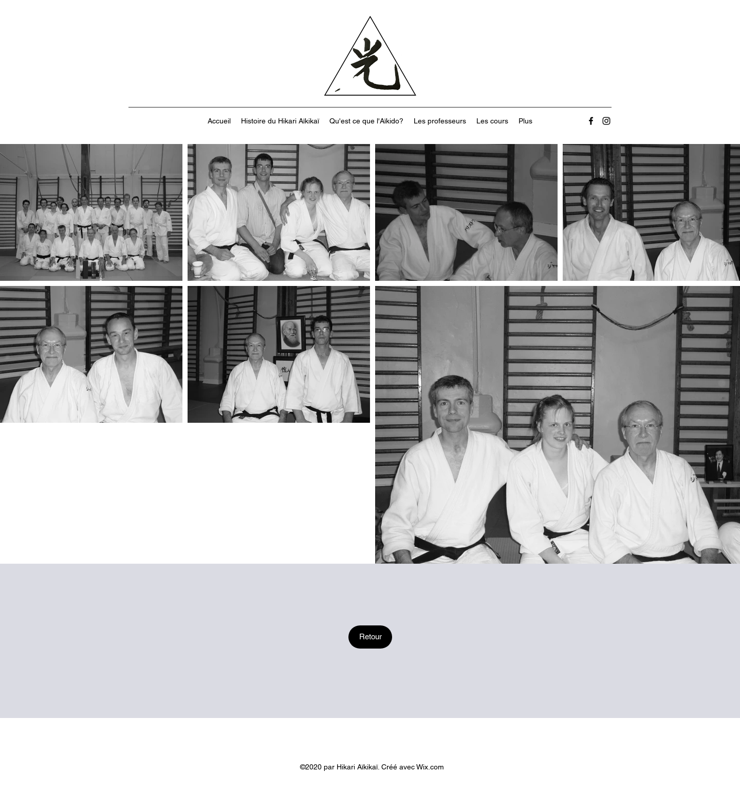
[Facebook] (591, 121)
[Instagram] (606, 121)
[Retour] (370, 637)
